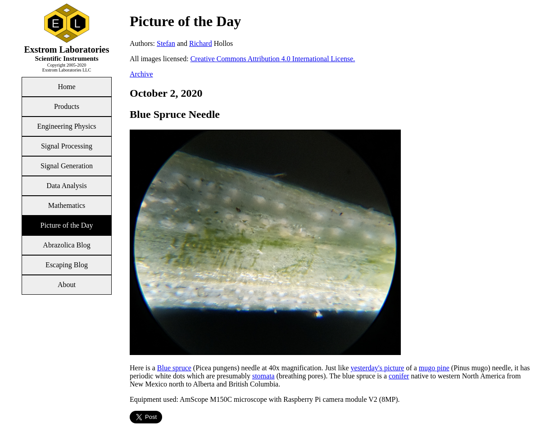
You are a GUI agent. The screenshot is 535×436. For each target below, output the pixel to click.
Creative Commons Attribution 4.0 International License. (272, 59)
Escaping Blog (66, 265)
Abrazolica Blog (66, 245)
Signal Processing (66, 146)
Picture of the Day (67, 225)
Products (66, 106)
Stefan (166, 43)
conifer (399, 376)
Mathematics (67, 205)
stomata (263, 376)
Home (66, 86)
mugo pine (434, 368)
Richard (200, 43)
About (67, 284)
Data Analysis (66, 185)
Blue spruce (174, 368)
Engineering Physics (66, 126)
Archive (141, 74)
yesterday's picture (377, 368)
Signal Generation (67, 166)
